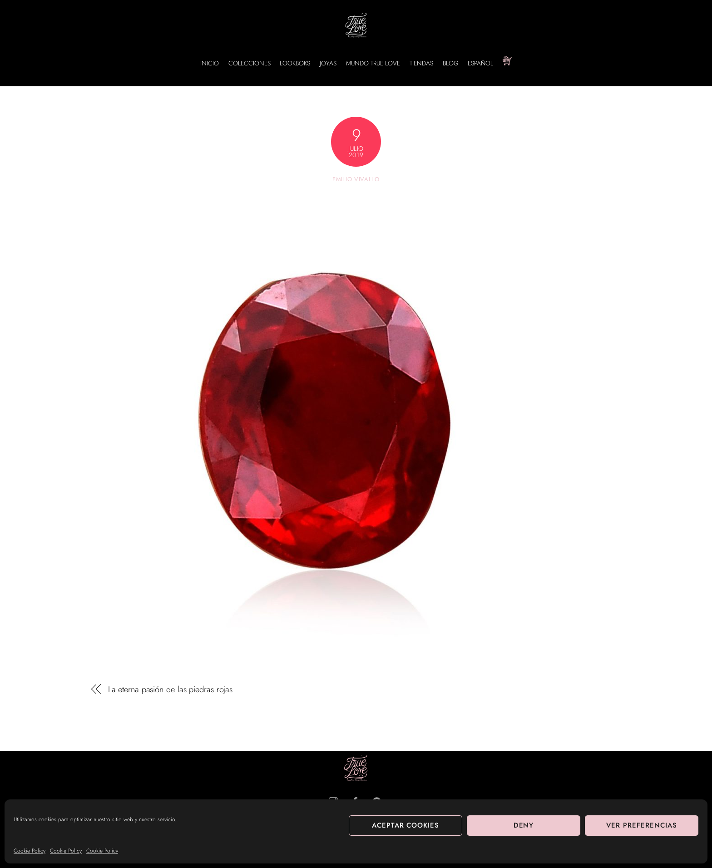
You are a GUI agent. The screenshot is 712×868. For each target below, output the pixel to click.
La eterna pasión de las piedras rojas (170, 689)
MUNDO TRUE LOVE (373, 63)
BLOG (451, 63)
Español (480, 63)
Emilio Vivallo (355, 179)
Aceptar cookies (406, 825)
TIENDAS (421, 63)
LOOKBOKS (295, 63)
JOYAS (328, 63)
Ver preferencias (641, 825)
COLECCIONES (249, 63)
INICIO (209, 63)
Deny (524, 825)
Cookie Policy (29, 851)
